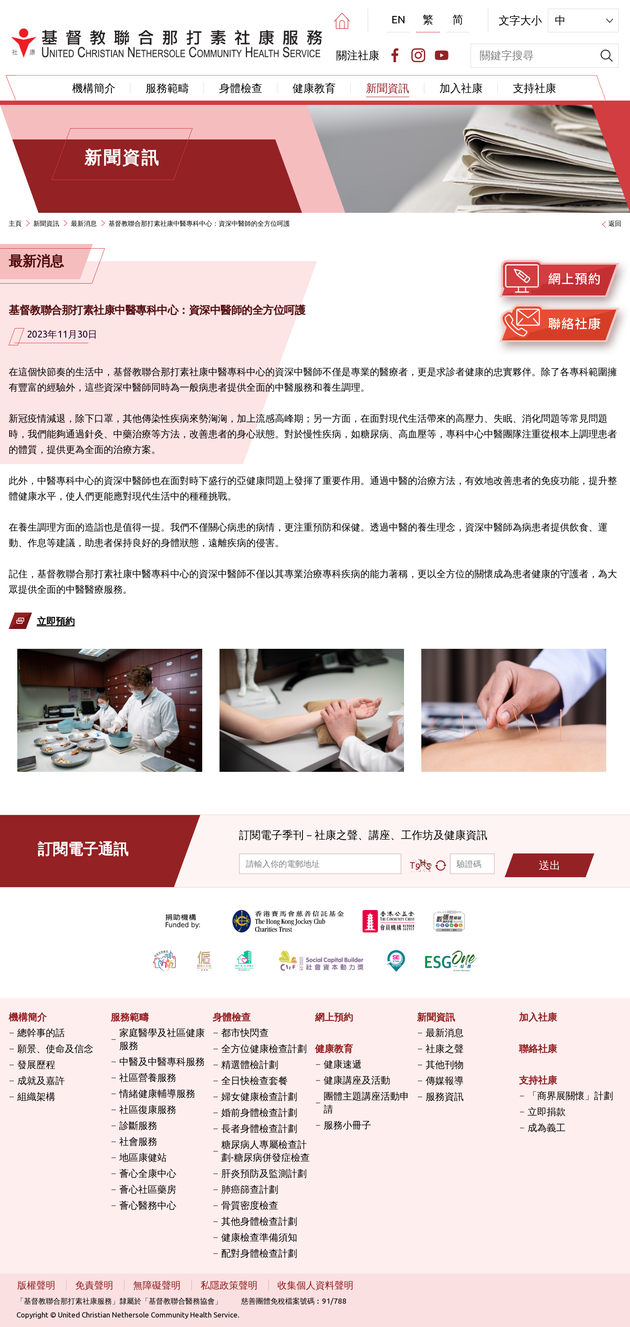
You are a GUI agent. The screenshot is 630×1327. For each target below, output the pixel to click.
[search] (606, 55)
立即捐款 (547, 1111)
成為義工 (547, 1127)
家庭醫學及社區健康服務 (162, 1039)
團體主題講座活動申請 (366, 1102)
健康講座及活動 (357, 1079)
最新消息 (84, 223)
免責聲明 (95, 1285)
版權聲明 (37, 1285)
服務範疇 (167, 88)
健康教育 (314, 88)
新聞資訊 (387, 88)
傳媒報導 (445, 1080)
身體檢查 (240, 88)
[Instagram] (418, 55)
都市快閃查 (245, 1032)
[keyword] (533, 55)
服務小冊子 (347, 1124)
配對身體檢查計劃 (259, 1253)
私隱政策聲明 (230, 1285)
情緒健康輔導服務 (157, 1093)
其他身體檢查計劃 (259, 1221)
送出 (549, 865)
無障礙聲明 (158, 1285)
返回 (614, 223)
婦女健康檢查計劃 (259, 1096)
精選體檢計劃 (249, 1064)
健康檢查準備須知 (259, 1237)
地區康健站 (143, 1157)
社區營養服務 (147, 1077)
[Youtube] (441, 55)
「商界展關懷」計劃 (570, 1095)
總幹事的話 (41, 1032)
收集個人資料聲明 (315, 1285)
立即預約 (56, 621)
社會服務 (138, 1141)
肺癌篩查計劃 (249, 1189)
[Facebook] (395, 55)
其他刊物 (445, 1064)
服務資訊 (445, 1096)
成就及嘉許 (41, 1080)
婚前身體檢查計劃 (259, 1112)
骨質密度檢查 (249, 1205)
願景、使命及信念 (55, 1048)
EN (398, 19)
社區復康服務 (147, 1109)
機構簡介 (93, 88)
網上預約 (334, 1016)
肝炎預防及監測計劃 (264, 1173)
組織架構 (36, 1096)
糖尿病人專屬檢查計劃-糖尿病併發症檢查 (265, 1151)
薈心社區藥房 (147, 1189)
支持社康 (534, 88)
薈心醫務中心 (147, 1205)
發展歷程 (36, 1064)
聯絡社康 (538, 1048)
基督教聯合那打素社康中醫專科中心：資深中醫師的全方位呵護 (199, 223)
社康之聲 (445, 1048)
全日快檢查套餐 (254, 1080)
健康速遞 (343, 1063)
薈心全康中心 (147, 1173)
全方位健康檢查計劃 (264, 1048)
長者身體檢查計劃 (259, 1128)
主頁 (15, 223)
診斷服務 (138, 1125)
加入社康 (461, 88)
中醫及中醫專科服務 (162, 1061)
